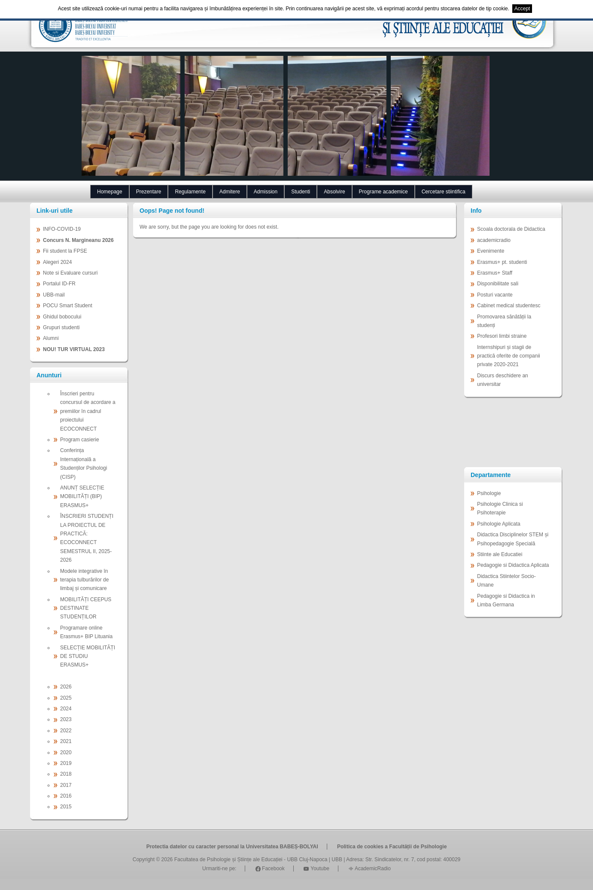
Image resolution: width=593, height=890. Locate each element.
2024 (66, 709)
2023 (66, 719)
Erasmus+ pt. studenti (502, 262)
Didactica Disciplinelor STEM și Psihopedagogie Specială (512, 539)
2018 (66, 774)
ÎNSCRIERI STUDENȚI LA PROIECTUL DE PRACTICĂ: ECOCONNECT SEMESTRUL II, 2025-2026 (86, 538)
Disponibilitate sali (497, 284)
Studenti (300, 192)
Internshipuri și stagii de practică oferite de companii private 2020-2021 (508, 356)
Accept (522, 9)
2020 (66, 752)
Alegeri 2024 (57, 262)
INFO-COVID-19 (62, 229)
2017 (66, 785)
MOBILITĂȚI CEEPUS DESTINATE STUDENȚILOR (85, 608)
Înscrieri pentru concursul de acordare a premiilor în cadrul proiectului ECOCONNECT (88, 411)
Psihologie (489, 493)
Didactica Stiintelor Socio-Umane (506, 580)
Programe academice (383, 192)
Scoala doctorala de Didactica (511, 229)
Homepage (109, 192)
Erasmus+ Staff (494, 273)
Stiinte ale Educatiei (499, 554)
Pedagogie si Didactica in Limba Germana (506, 600)
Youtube (316, 869)
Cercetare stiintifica (443, 192)
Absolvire (334, 192)
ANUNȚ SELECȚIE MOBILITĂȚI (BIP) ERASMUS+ (82, 496)
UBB (336, 859)
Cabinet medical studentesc (508, 306)
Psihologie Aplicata (498, 524)
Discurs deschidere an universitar (502, 380)
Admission (265, 192)
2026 (66, 687)
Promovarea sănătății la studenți (504, 321)
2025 (66, 698)
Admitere (229, 192)
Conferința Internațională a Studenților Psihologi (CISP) (83, 463)
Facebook (270, 869)
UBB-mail (54, 295)
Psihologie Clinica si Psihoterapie (500, 508)
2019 (66, 763)
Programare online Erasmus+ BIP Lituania (86, 632)
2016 (66, 796)
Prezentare (148, 192)
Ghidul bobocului (62, 317)
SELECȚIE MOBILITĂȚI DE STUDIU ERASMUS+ (87, 656)
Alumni (51, 338)
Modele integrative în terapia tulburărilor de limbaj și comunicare (84, 580)
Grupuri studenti (61, 327)
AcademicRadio (369, 869)
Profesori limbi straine (501, 336)
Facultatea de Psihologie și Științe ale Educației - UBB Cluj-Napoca (251, 859)
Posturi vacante (495, 295)
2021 (66, 741)
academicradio (494, 240)
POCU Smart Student (67, 306)
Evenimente (490, 251)
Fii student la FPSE (65, 251)
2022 (66, 731)
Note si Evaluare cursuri (70, 273)
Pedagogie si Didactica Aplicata (513, 565)
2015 (66, 807)
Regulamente (190, 192)
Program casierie (79, 440)
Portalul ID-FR (59, 284)
